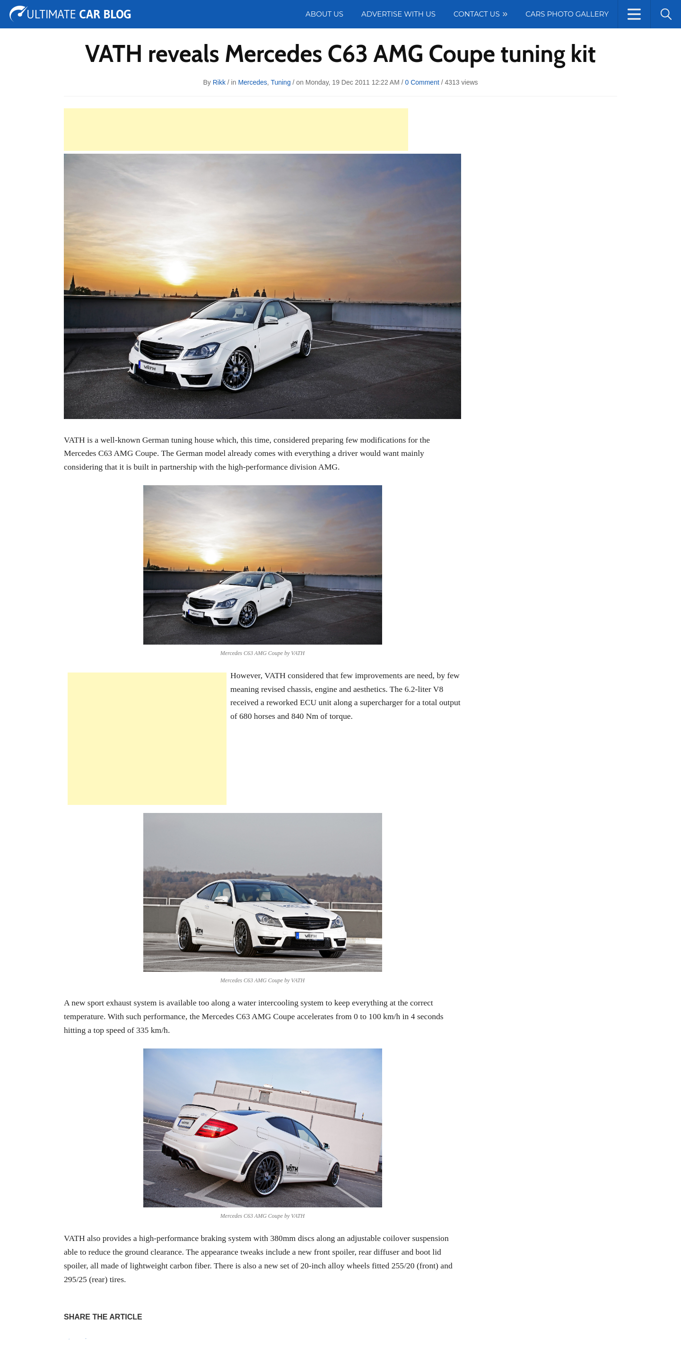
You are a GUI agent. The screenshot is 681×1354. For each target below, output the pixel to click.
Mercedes (252, 82)
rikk (219, 82)
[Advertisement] (236, 129)
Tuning (280, 82)
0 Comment (422, 82)
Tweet (86, 1338)
